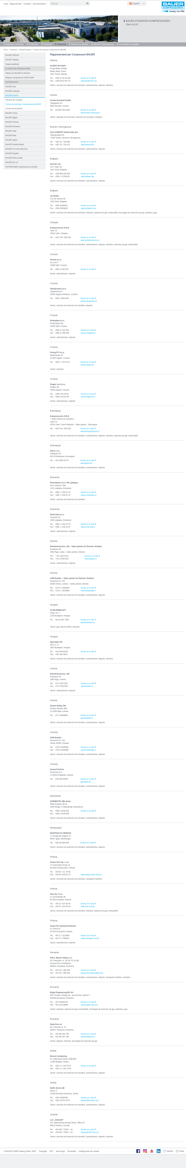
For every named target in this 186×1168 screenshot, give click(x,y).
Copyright (43, 1151)
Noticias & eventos (15, 44)
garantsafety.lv (87, 718)
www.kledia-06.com (89, 81)
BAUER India (10, 131)
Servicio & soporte (80, 44)
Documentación (39, 4)
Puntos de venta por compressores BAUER (23, 104)
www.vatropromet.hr (89, 301)
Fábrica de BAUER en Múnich (17, 73)
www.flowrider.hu (88, 622)
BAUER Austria (25, 50)
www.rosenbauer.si (88, 495)
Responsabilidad (12, 64)
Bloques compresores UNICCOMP (19, 78)
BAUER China (11, 113)
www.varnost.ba (87, 145)
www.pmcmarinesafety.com (92, 973)
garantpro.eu (86, 782)
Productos (33, 44)
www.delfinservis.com (90, 1100)
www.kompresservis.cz (90, 240)
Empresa (61, 44)
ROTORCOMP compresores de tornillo (21, 167)
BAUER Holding (12, 60)
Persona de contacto (13, 100)
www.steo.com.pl (88, 906)
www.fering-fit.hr (87, 365)
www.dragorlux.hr (88, 397)
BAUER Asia (10, 87)
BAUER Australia (12, 91)
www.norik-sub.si (88, 527)
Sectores (48, 44)
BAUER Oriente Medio (14, 144)
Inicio (6, 4)
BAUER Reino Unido (14, 158)
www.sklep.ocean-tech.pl (91, 875)
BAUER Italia (10, 135)
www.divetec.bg (87, 176)
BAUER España (12, 153)
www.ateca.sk (86, 463)
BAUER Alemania (12, 126)
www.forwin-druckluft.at (90, 113)
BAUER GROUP (12, 55)
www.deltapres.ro (88, 1037)
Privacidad (71, 1151)
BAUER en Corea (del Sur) (16, 149)
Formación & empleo (129, 44)
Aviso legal (60, 1151)
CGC (51, 1151)
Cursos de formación (14, 108)
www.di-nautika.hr (88, 333)
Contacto (27, 4)
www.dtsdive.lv (91, 559)
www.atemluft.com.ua (89, 1132)
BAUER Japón (11, 140)
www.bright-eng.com (89, 1005)
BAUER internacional (104, 44)
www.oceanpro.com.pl (90, 938)
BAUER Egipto (11, 117)
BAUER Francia (12, 122)
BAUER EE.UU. (12, 162)
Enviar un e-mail (87, 78)
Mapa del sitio (15, 4)
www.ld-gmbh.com (88, 208)
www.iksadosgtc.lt (88, 591)
